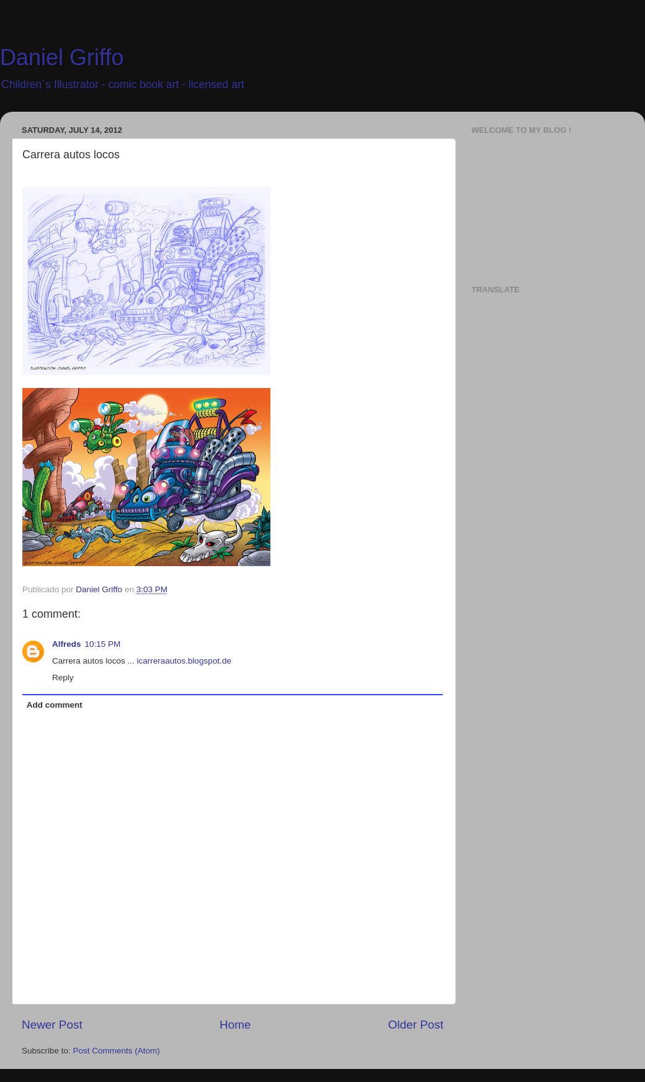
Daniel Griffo (61, 57)
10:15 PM (103, 644)
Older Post (415, 1024)
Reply (63, 677)
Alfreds (66, 644)
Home (235, 1024)
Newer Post (52, 1024)
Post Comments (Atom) (116, 1050)
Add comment (54, 705)
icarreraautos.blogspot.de (184, 660)
